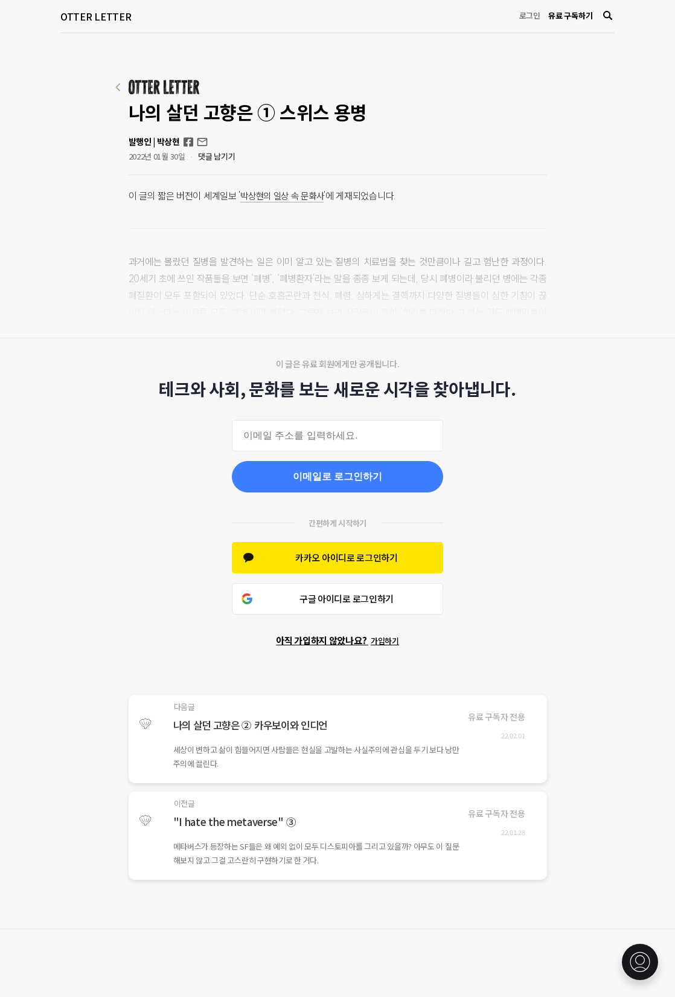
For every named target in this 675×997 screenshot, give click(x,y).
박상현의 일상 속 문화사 (285, 196)
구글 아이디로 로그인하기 (346, 598)
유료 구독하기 (570, 15)
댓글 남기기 (216, 156)
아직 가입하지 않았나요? (337, 640)
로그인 (529, 15)
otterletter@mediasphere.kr (202, 142)
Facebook (188, 142)
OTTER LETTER (95, 16)
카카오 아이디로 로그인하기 (346, 557)
